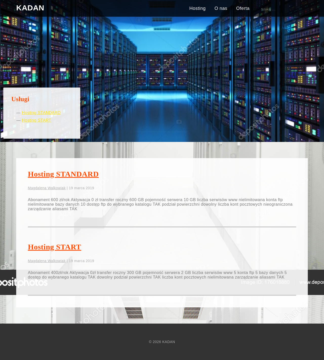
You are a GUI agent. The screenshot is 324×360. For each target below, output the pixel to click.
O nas (220, 8)
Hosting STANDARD (41, 113)
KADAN (30, 8)
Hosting (197, 8)
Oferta (243, 8)
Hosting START (36, 120)
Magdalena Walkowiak (47, 188)
